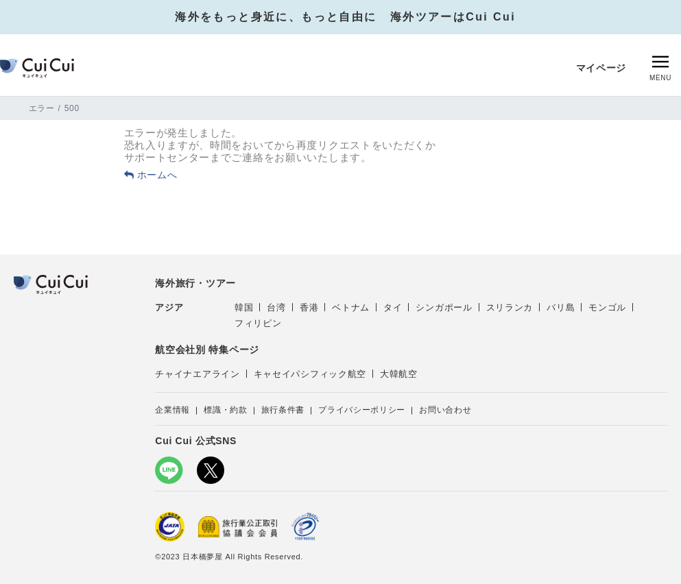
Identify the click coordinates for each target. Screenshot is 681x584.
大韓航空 (399, 374)
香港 (309, 307)
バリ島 (561, 307)
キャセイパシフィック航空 (310, 374)
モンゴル (607, 307)
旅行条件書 (283, 410)
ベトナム (351, 307)
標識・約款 (226, 410)
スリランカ (510, 307)
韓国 (244, 307)
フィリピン (258, 323)
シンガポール (444, 307)
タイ (392, 307)
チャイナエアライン (197, 374)
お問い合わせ (445, 410)
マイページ (601, 67)
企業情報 (172, 410)
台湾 (276, 307)
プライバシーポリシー (361, 410)
